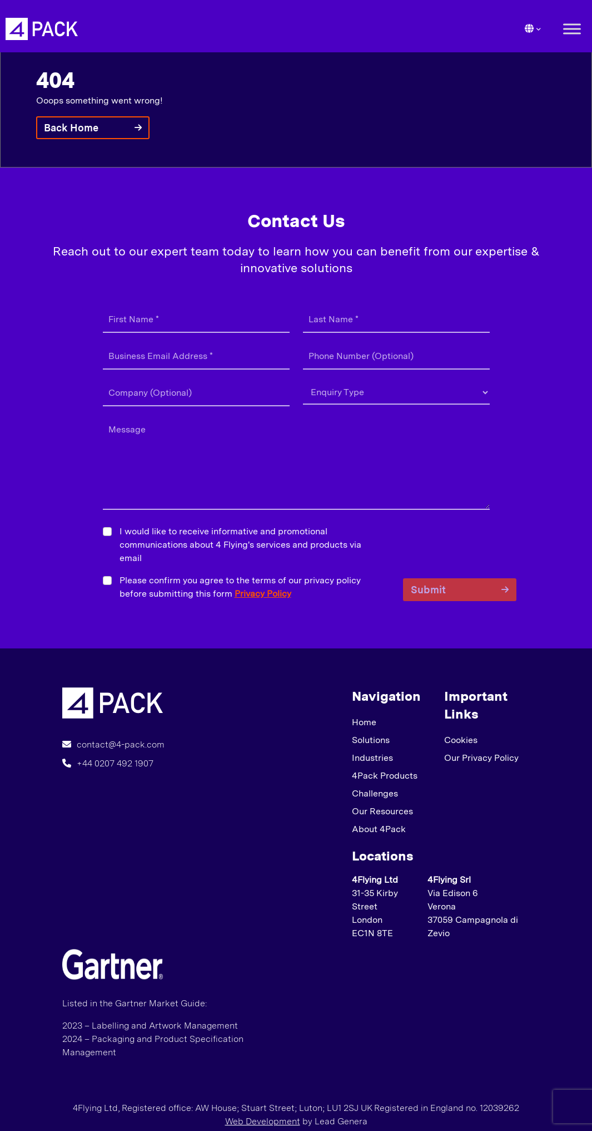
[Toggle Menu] (572, 28)
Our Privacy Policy (481, 758)
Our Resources (382, 811)
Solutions (371, 740)
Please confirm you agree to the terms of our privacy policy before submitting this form (240, 587)
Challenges (375, 793)
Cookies (460, 740)
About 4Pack (379, 829)
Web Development (262, 1121)
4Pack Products (384, 775)
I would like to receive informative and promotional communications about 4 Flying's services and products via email (240, 544)
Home (364, 722)
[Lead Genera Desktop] (42, 28)
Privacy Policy (263, 593)
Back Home (71, 128)
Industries (372, 758)
